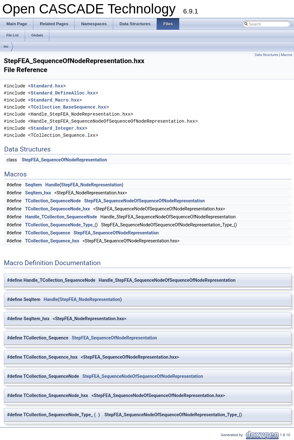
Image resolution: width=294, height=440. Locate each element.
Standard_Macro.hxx (55, 100)
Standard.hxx (47, 86)
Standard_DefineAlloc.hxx (63, 93)
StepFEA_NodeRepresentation (91, 184)
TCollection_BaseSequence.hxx (68, 107)
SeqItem (33, 184)
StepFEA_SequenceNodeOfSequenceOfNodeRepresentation (144, 200)
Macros (286, 55)
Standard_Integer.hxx (58, 128)
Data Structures (267, 55)
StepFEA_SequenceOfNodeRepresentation (64, 159)
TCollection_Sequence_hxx (52, 240)
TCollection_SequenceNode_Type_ (60, 224)
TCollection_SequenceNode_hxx (57, 208)
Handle (52, 184)
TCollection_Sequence (47, 232)
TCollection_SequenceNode (53, 200)
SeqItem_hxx (38, 192)
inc (6, 46)
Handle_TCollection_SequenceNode (61, 216)
